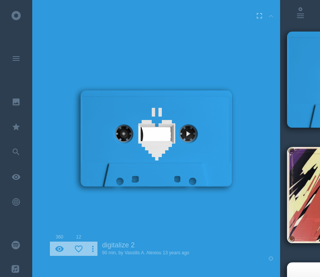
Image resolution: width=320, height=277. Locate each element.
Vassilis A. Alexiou (143, 252)
